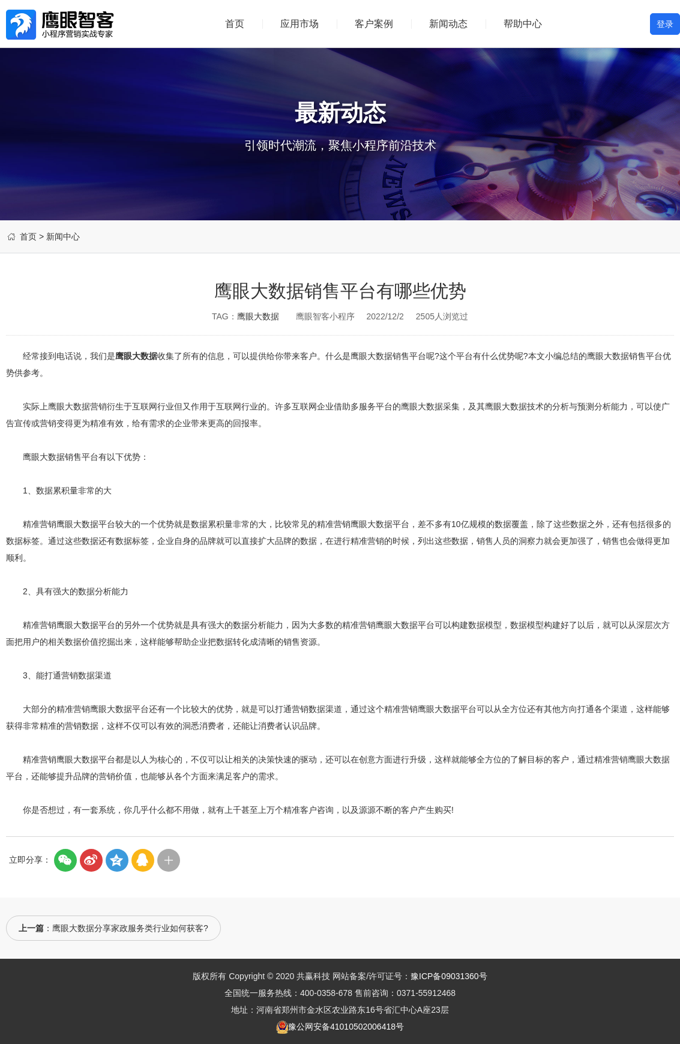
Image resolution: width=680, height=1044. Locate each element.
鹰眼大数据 (258, 316)
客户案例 (374, 24)
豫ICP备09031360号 (449, 976)
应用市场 (299, 24)
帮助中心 (523, 24)
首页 (234, 24)
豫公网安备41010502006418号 (346, 1026)
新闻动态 (448, 24)
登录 (665, 24)
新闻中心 (63, 236)
